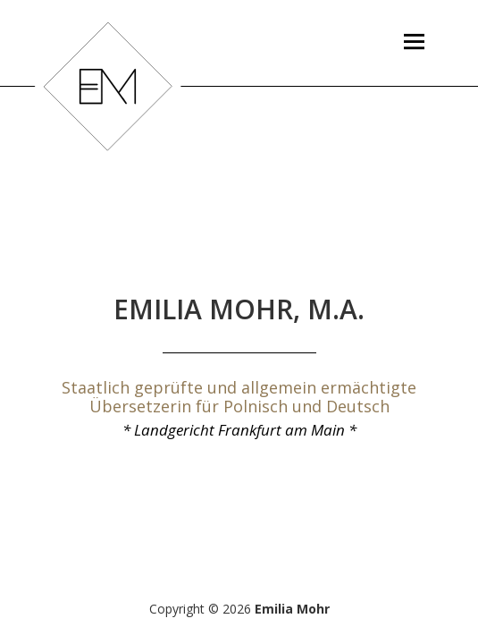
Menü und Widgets (414, 71)
